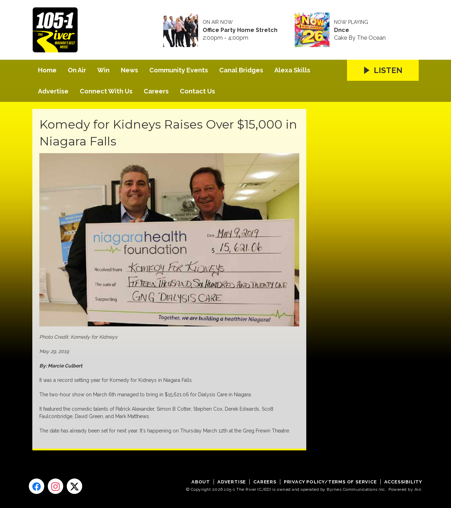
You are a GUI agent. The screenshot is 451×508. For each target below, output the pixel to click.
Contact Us (197, 91)
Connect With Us (106, 91)
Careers (156, 91)
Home (47, 70)
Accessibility (403, 481)
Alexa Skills (292, 70)
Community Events (178, 70)
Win (103, 70)
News (129, 70)
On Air (77, 70)
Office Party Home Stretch (240, 30)
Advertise (53, 91)
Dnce (341, 30)
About (200, 481)
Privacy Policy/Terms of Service (330, 481)
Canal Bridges (241, 70)
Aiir (417, 489)
